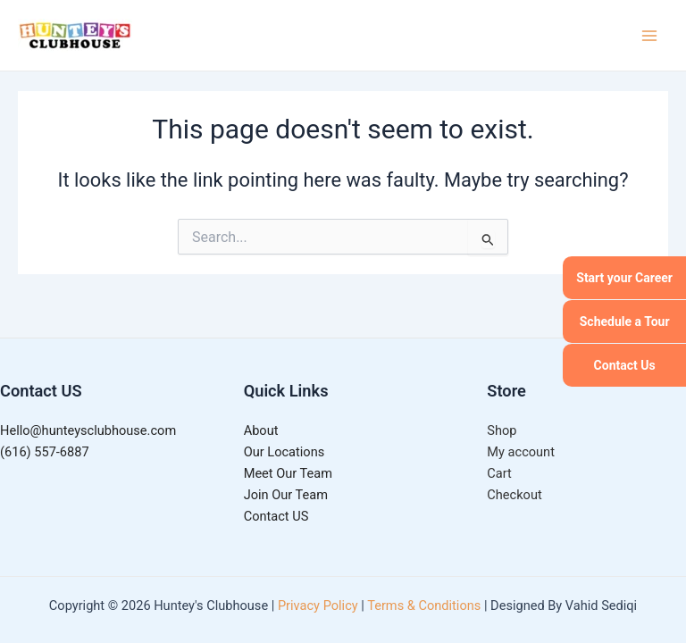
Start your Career (624, 278)
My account (521, 452)
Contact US (276, 516)
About (261, 430)
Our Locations (284, 452)
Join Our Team (286, 495)
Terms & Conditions (424, 605)
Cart (499, 473)
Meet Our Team (288, 473)
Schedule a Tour (625, 321)
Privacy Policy (318, 605)
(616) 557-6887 (44, 452)
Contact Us (625, 365)
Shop (501, 430)
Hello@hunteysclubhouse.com (88, 430)
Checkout (514, 495)
